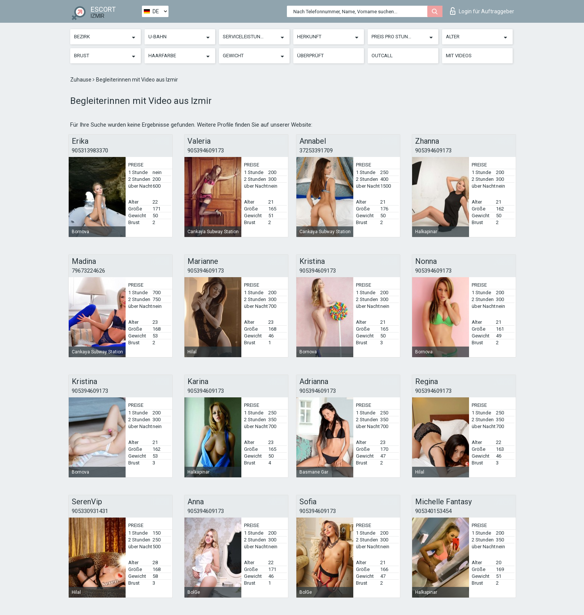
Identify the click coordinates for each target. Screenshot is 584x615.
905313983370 (90, 150)
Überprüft (310, 55)
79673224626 (88, 270)
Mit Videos (459, 55)
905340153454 (433, 511)
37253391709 (316, 150)
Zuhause (81, 80)
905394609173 (205, 150)
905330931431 (90, 511)
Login (482, 11)
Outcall (382, 55)
